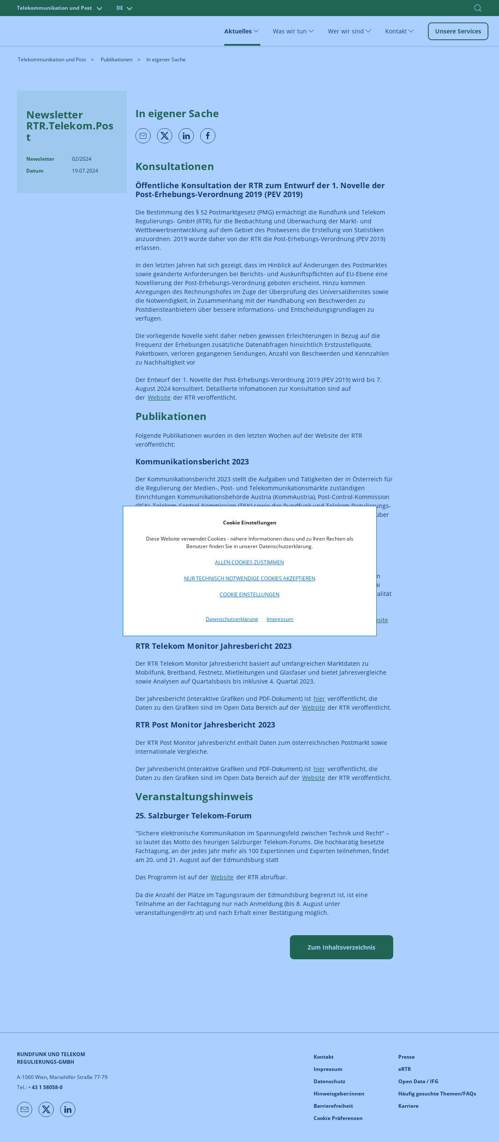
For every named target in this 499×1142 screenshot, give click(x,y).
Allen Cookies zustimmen (249, 562)
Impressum (280, 619)
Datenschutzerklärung (232, 619)
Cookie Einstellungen (249, 594)
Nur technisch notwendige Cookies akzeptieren (249, 578)
